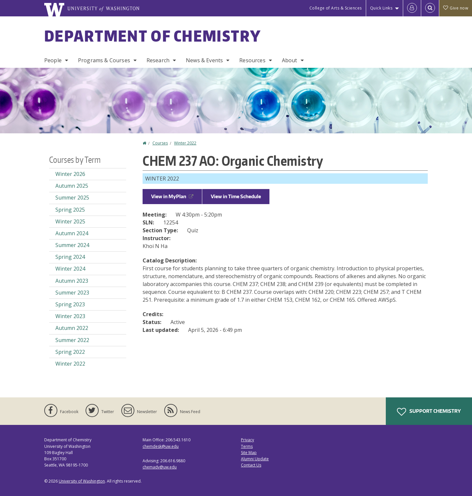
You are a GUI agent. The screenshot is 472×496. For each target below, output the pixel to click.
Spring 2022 (70, 351)
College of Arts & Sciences (335, 8)
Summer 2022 (72, 340)
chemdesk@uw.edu (161, 446)
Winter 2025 (70, 221)
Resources (252, 60)
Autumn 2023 (71, 280)
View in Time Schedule (236, 196)
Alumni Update (255, 459)
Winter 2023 (70, 316)
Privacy (247, 440)
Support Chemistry (429, 411)
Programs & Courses (104, 60)
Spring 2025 (70, 209)
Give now (455, 8)
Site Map (249, 452)
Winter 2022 (185, 143)
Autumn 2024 (71, 233)
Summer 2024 (72, 245)
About (289, 60)
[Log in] (412, 8)
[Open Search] (430, 8)
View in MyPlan (172, 196)
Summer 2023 (72, 292)
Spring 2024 (70, 256)
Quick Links (381, 8)
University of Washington (82, 481)
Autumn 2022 (71, 328)
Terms (247, 446)
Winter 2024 (70, 268)
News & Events (204, 60)
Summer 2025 (72, 197)
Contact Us (251, 465)
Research (158, 60)
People (53, 60)
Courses (160, 143)
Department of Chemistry (152, 35)
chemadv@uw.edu (160, 467)
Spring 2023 (70, 304)
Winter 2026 (70, 174)
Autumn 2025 (71, 185)
